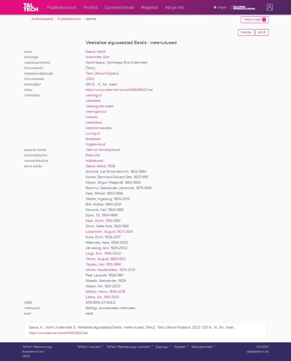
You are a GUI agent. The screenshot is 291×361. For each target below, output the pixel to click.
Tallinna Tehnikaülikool (103, 150)
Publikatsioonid (69, 19)
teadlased (93, 139)
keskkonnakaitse (99, 128)
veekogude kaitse (99, 106)
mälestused (94, 161)
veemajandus (96, 112)
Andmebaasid (42, 19)
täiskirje (246, 32)
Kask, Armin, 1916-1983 (103, 221)
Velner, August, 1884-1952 (106, 259)
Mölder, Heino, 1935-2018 (105, 292)
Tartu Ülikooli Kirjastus (102, 73)
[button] (269, 7)
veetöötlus (94, 122)
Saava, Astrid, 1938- (101, 166)
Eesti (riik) (93, 155)
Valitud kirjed (255, 19)
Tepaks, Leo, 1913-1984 (103, 264)
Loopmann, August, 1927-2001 (109, 232)
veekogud (94, 95)
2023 (90, 79)
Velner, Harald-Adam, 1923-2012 (110, 270)
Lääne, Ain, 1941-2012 (102, 297)
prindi (262, 32)
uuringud (93, 133)
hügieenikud (95, 144)
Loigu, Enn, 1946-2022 (103, 253)
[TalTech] (30, 7)
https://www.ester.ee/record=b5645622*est (119, 90)
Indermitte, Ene (97, 57)
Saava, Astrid (95, 52)
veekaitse (93, 101)
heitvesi (92, 117)
